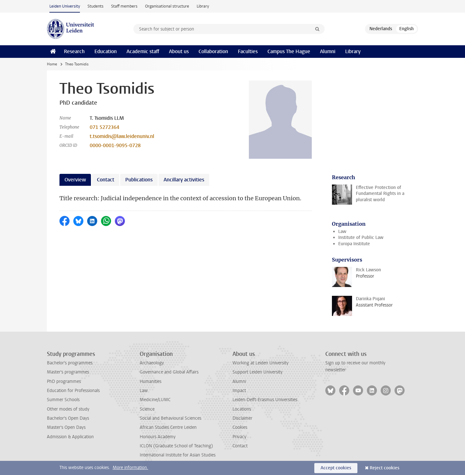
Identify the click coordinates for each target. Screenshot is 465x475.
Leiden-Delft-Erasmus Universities (264, 400)
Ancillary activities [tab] (184, 179)
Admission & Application (70, 437)
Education (105, 51)
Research (74, 51)
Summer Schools (63, 400)
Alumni (327, 51)
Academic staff (142, 51)
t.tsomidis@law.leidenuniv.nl (122, 136)
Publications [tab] (139, 179)
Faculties (248, 51)
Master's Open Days (66, 427)
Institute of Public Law (361, 237)
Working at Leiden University (260, 363)
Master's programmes (68, 372)
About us (179, 51)
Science (147, 409)
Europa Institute (354, 244)
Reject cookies (384, 468)
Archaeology (152, 363)
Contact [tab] (105, 179)
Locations (241, 409)
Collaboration (213, 51)
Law (342, 232)
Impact (239, 391)
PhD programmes (64, 381)
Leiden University (64, 6)
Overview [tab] (75, 179)
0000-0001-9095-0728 (115, 145)
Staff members (124, 6)
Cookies (239, 427)
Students (95, 6)
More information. (130, 468)
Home (52, 64)
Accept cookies (336, 468)
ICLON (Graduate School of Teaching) (176, 446)
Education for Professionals (73, 391)
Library (203, 6)
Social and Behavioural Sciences (170, 418)
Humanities (150, 381)
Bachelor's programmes (69, 363)
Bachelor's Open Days (68, 418)
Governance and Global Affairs (169, 372)
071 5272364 (104, 127)
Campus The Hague (288, 51)
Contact (240, 446)
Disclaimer (242, 418)
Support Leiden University (257, 372)
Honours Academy (158, 437)
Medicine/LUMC (155, 400)
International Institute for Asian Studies (178, 455)
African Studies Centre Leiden (168, 427)
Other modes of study (68, 409)
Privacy (239, 437)
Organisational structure (167, 6)
